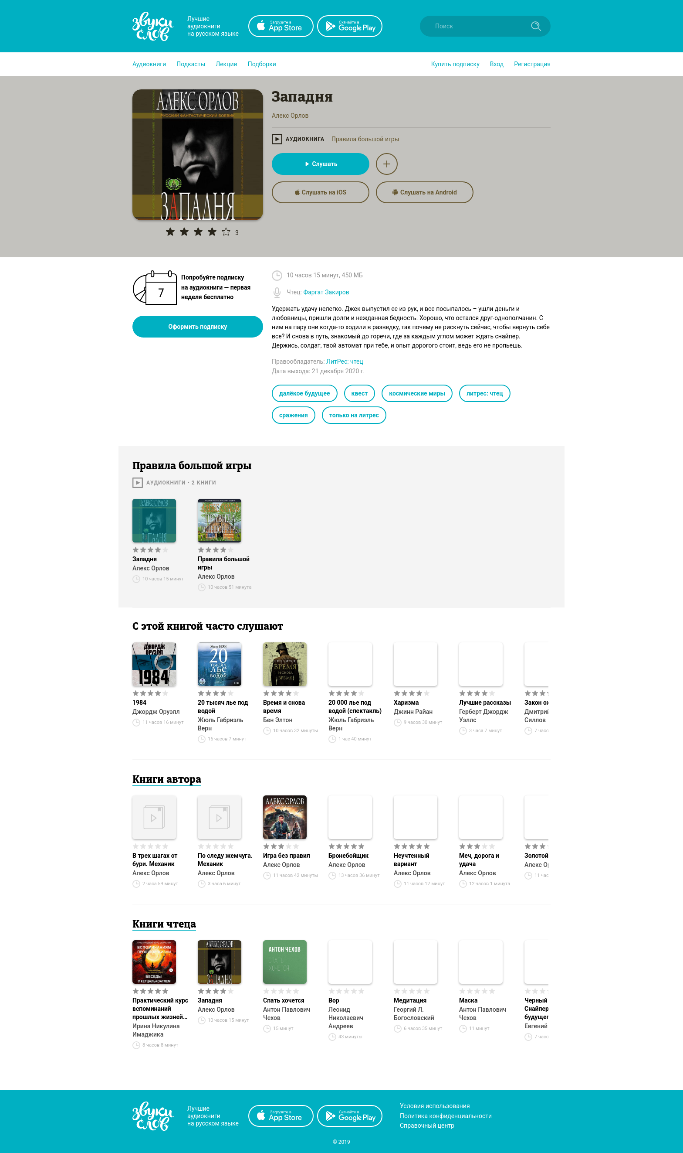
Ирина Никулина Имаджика (156, 1030)
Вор (333, 1000)
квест (360, 393)
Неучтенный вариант (411, 859)
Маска (468, 1000)
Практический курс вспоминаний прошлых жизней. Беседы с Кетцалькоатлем (160, 1009)
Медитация (410, 1000)
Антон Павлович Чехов (286, 1013)
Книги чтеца (164, 925)
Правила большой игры (365, 139)
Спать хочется (283, 1000)
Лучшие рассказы (485, 702)
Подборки (262, 64)
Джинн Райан (413, 711)
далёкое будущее (304, 393)
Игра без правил (286, 855)
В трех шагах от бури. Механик (155, 859)
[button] (149, 64)
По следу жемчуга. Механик (225, 859)
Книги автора (166, 780)
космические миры (417, 393)
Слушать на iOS (320, 192)
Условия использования (435, 1105)
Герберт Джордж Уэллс (483, 715)
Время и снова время (284, 706)
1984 (139, 702)
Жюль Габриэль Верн (220, 724)
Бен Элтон (278, 719)
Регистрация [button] (532, 64)
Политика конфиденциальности (446, 1115)
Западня (144, 559)
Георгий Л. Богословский (414, 1013)
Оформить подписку (198, 326)
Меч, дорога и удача (479, 859)
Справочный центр (427, 1125)
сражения (293, 415)
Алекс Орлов (150, 568)
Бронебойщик (348, 855)
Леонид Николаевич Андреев (345, 1018)
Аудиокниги (149, 64)
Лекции (226, 64)
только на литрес (354, 415)
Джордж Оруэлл (156, 711)
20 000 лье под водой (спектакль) (355, 706)
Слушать (320, 163)
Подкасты (190, 64)
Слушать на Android (424, 192)
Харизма (406, 702)
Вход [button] (497, 64)
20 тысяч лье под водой (223, 706)
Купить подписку (455, 64)
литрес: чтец (485, 393)
